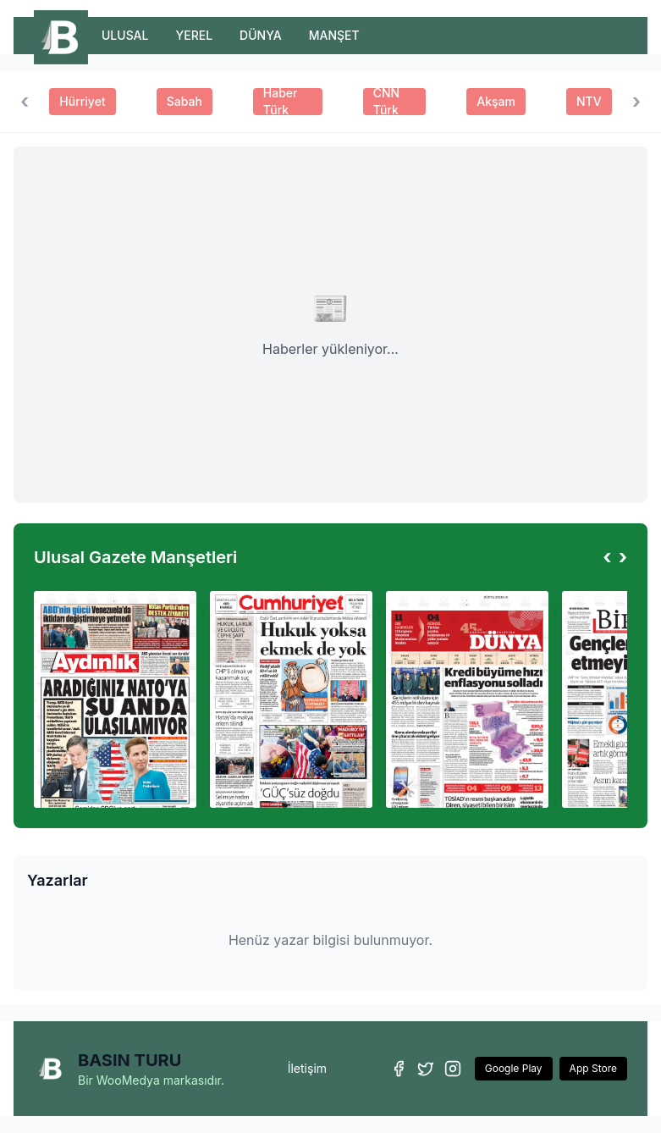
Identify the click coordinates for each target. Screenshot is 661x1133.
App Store (593, 1068)
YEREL (193, 35)
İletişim (307, 1068)
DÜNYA (261, 35)
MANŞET (334, 35)
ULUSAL (125, 35)
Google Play (514, 1068)
